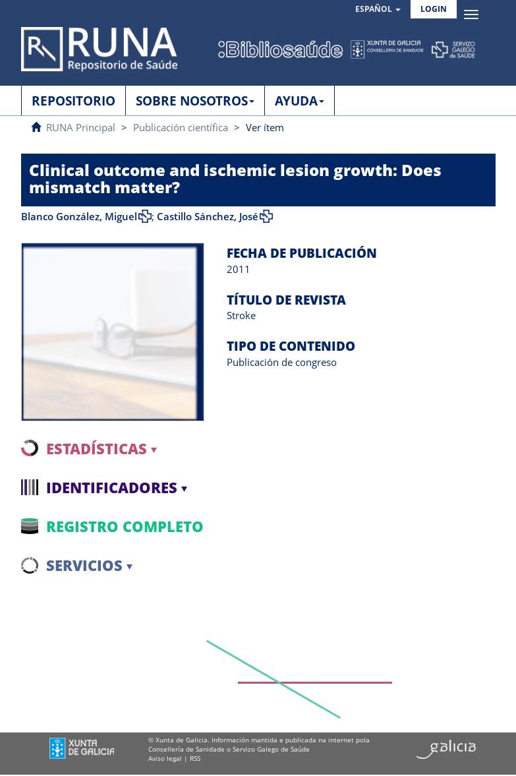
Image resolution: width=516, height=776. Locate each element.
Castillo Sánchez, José (207, 216)
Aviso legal (165, 758)
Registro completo (125, 526)
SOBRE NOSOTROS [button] (195, 100)
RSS (195, 758)
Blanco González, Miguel (79, 216)
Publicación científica (180, 127)
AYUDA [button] (299, 100)
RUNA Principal (80, 127)
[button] (378, 9)
